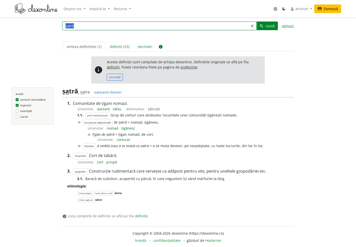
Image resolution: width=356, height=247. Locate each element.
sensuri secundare (33, 99)
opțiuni (288, 25)
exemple (26, 111)
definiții (113, 67)
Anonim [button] (299, 8)
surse (24, 116)
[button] (275, 8)
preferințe (188, 67)
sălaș (117, 109)
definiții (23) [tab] (119, 46)
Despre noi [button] (73, 8)
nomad (113, 128)
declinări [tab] (145, 46)
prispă (111, 162)
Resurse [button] (121, 8)
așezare (104, 109)
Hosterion (213, 240)
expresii (25, 105)
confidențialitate (166, 240)
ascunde (115, 77)
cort (100, 162)
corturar (123, 139)
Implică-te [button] (98, 8)
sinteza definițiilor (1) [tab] (84, 46)
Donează (327, 8)
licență (140, 240)
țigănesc (128, 128)
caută (267, 25)
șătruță (154, 109)
